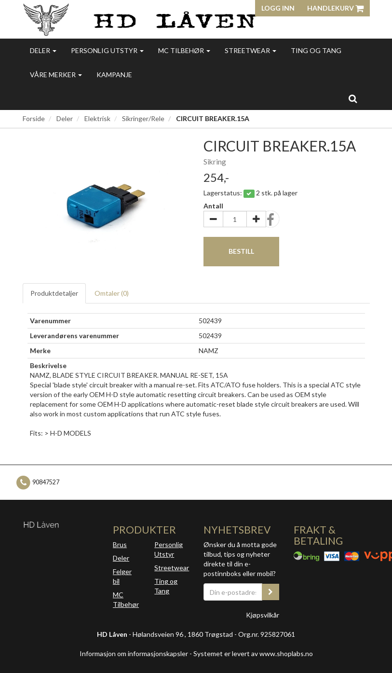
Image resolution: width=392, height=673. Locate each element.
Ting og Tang (316, 50)
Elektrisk (97, 118)
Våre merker (56, 74)
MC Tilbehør (184, 50)
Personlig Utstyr (168, 549)
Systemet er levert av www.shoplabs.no (253, 653)
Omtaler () (112, 293)
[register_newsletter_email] (270, 592)
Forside (34, 118)
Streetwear (250, 50)
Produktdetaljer (54, 293)
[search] (353, 98)
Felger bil (122, 576)
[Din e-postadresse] (233, 592)
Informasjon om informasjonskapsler (134, 653)
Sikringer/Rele (143, 118)
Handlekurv (335, 8)
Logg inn (278, 8)
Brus (120, 544)
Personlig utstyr (107, 50)
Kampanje (114, 74)
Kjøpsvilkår (262, 615)
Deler (43, 50)
